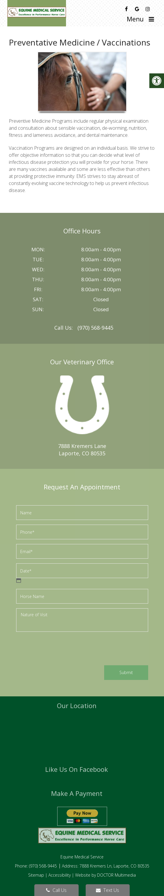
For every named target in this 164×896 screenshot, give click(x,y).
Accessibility (59, 875)
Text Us (107, 890)
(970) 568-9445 (95, 327)
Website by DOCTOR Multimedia (105, 875)
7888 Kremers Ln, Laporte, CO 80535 (114, 866)
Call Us (56, 890)
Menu (135, 19)
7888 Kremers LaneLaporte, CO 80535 (82, 449)
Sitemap (36, 875)
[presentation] (60, 649)
